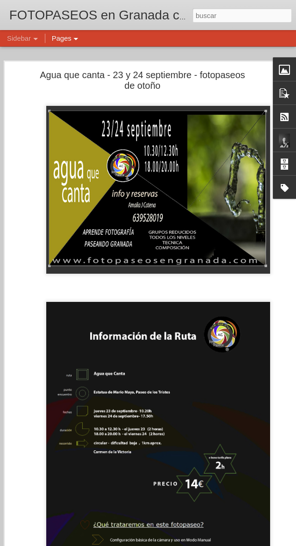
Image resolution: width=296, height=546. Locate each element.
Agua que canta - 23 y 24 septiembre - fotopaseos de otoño (142, 79)
